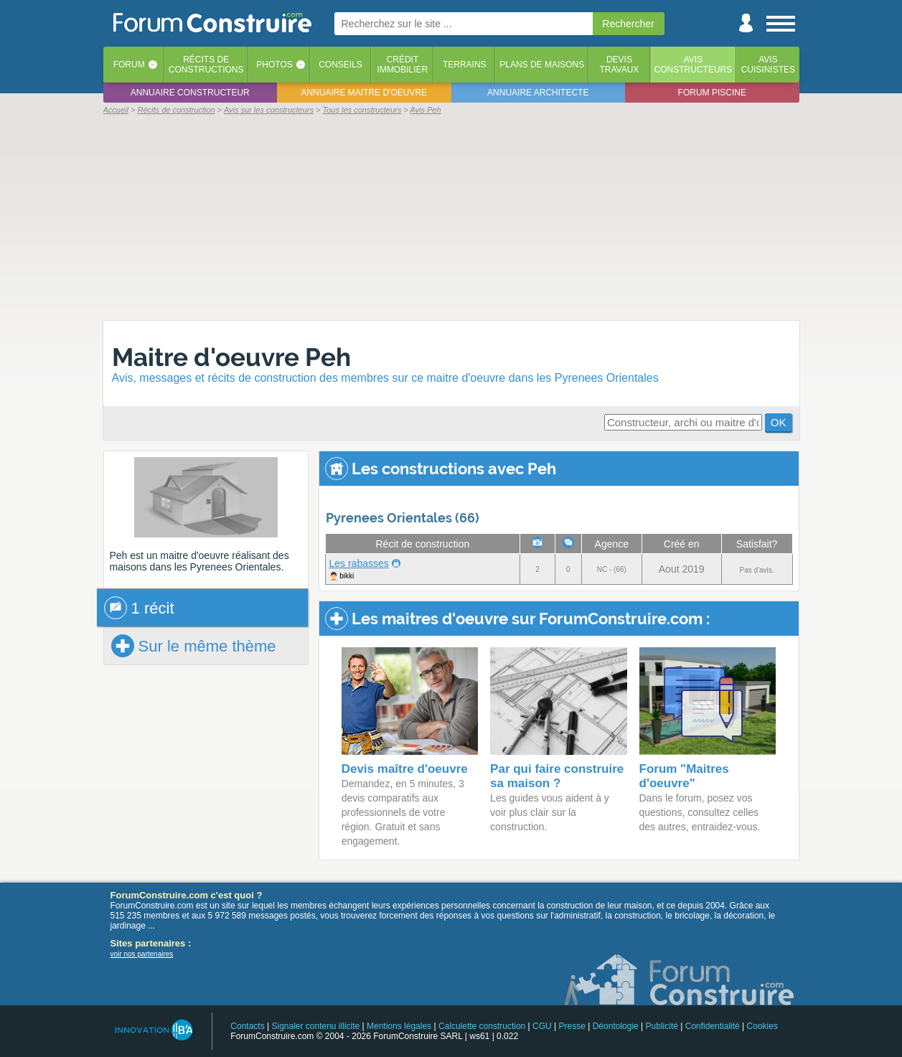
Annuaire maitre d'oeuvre (364, 93)
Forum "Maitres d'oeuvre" (684, 776)
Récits (206, 65)
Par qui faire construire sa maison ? (557, 776)
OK (778, 422)
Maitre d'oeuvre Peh (231, 357)
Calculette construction (481, 1026)
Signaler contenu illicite (315, 1026)
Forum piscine (712, 93)
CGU (542, 1026)
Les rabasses (359, 563)
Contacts (247, 1026)
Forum (129, 65)
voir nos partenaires (142, 954)
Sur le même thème (193, 645)
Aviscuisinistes (768, 65)
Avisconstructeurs (693, 65)
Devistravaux (619, 65)
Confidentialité (712, 1026)
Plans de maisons (541, 65)
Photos (274, 65)
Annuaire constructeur (190, 93)
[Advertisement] (451, 216)
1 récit (139, 607)
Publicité (662, 1026)
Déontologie (616, 1026)
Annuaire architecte (537, 93)
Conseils (340, 65)
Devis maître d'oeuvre (405, 769)
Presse (572, 1026)
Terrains (465, 65)
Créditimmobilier (402, 65)
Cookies (762, 1026)
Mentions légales (399, 1026)
